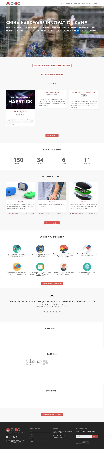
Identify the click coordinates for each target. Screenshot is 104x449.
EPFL (13, 213)
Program (77, 3)
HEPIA (77, 213)
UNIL (16, 213)
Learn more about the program (52, 283)
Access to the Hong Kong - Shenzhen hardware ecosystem (63, 432)
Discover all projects (52, 223)
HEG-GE (81, 213)
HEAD (73, 213)
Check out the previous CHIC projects (52, 74)
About (95, 3)
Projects (69, 3)
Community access (58, 437)
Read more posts (52, 135)
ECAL (10, 213)
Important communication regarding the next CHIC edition (52, 65)
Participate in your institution (52, 414)
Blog (62, 3)
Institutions (86, 3)
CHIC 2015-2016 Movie (59, 435)
